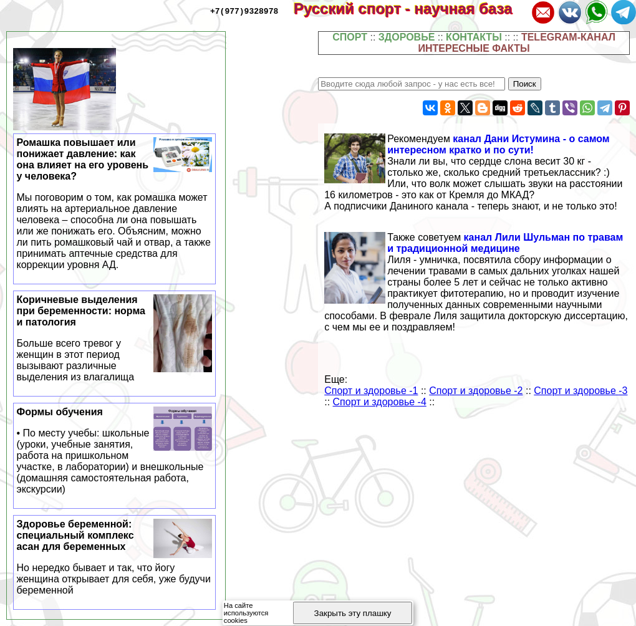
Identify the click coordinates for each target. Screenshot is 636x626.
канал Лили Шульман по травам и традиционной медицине (505, 243)
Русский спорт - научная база (411, 8)
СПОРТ (349, 37)
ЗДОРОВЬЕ (406, 37)
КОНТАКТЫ (474, 37)
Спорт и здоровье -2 (476, 390)
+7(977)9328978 (244, 10)
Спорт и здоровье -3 (580, 390)
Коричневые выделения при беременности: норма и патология (115, 338)
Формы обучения (115, 451)
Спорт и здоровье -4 (379, 402)
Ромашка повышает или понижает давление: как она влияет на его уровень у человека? (115, 204)
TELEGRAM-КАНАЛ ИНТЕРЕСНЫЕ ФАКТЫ (516, 43)
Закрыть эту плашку (353, 613)
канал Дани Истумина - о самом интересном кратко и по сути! (498, 144)
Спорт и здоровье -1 (371, 390)
